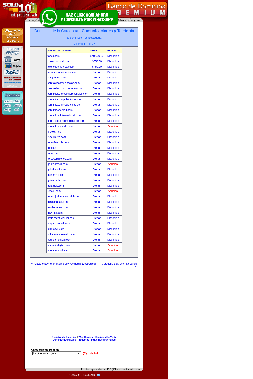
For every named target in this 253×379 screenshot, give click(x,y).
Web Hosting (86, 337)
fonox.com (54, 56)
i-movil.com (54, 191)
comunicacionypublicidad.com (65, 104)
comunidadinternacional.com (64, 115)
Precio (94, 50)
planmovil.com (56, 228)
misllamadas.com (58, 201)
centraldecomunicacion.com (64, 83)
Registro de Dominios (64, 337)
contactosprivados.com (61, 126)
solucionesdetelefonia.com (63, 234)
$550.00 (97, 61)
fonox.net (53, 153)
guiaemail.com (56, 174)
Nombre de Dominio (60, 50)
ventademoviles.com (59, 250)
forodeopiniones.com (60, 158)
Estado (111, 50)
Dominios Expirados (64, 339)
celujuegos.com (57, 77)
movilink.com (55, 212)
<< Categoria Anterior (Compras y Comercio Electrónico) (63, 263)
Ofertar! (97, 72)
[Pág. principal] (90, 353)
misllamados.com (58, 207)
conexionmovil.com (59, 61)
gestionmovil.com (58, 164)
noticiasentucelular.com (61, 218)
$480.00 (97, 66)
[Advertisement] (84, 300)
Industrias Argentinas (103, 339)
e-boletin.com (55, 131)
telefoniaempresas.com (61, 66)
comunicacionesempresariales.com (68, 93)
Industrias (83, 339)
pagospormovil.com (59, 223)
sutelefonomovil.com (59, 239)
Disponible (113, 56)
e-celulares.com (57, 137)
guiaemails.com (57, 180)
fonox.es (52, 147)
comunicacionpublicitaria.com (65, 99)
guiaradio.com (56, 185)
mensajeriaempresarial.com (63, 196)
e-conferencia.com (58, 142)
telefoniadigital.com (59, 245)
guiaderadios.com (58, 169)
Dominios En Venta (106, 337)
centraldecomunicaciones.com (65, 88)
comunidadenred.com (60, 110)
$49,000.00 (97, 56)
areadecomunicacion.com (62, 72)
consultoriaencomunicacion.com (66, 120)
